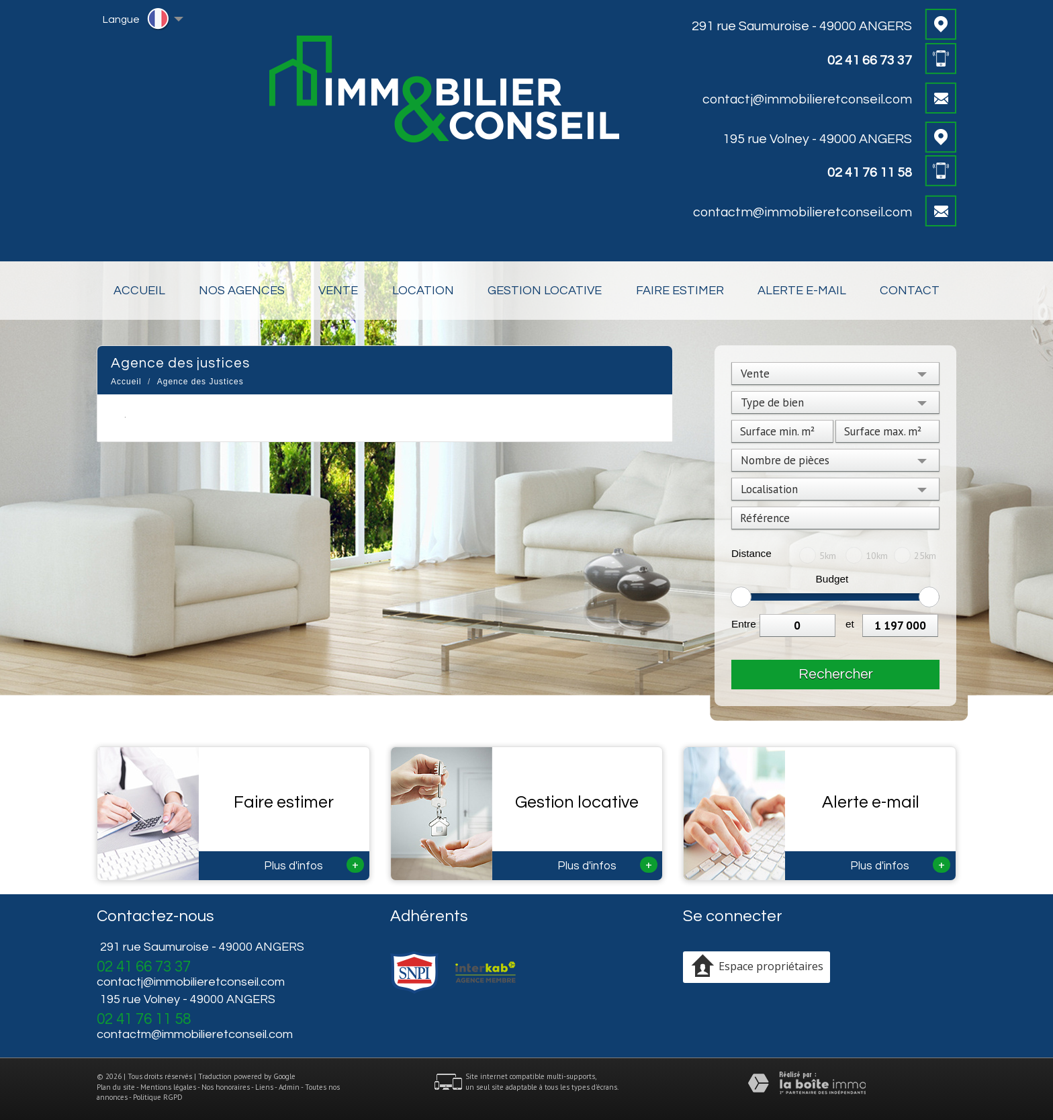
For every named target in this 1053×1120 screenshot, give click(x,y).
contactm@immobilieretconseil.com (802, 212)
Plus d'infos (314, 865)
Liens (264, 1087)
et (849, 624)
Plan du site (116, 1087)
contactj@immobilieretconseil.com (807, 99)
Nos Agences (242, 290)
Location (423, 290)
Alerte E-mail (802, 290)
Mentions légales (168, 1087)
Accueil (139, 290)
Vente (338, 290)
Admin (289, 1087)
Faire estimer (680, 290)
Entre (743, 624)
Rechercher (835, 674)
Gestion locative (545, 290)
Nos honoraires (225, 1087)
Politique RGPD (158, 1097)
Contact (910, 290)
